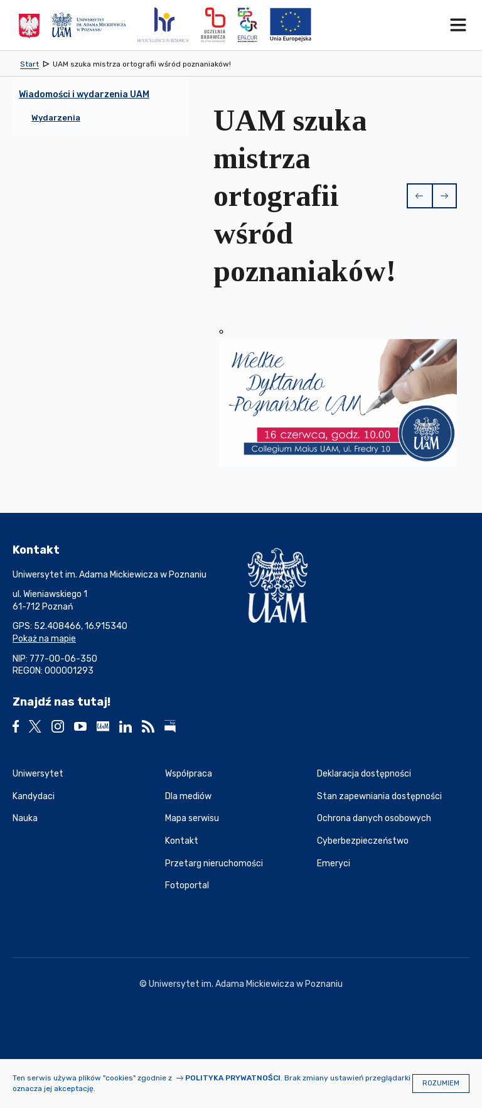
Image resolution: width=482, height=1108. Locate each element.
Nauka (25, 818)
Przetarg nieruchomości (214, 863)
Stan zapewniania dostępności (379, 796)
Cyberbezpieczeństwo (363, 841)
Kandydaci (34, 796)
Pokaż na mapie (44, 638)
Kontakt (181, 841)
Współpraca (188, 773)
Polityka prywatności (233, 1077)
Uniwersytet (38, 773)
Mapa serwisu (192, 818)
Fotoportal (187, 885)
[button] (419, 195)
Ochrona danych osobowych (374, 818)
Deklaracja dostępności (364, 773)
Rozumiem (440, 1083)
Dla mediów (188, 796)
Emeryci (333, 863)
